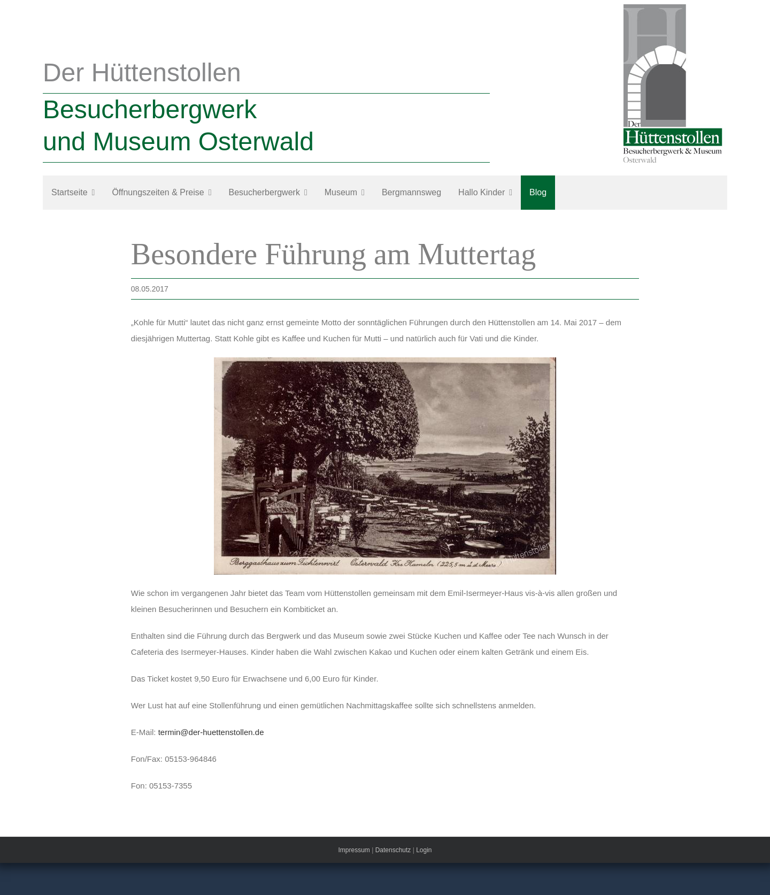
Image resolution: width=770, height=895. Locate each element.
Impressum (353, 850)
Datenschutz (393, 850)
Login (424, 850)
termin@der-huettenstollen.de (211, 732)
